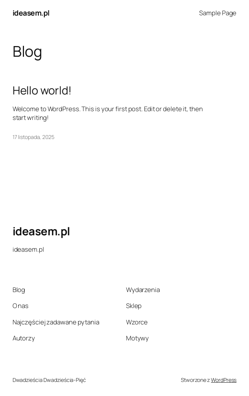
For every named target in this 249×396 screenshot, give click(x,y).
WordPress (223, 379)
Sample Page (217, 12)
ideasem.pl (31, 13)
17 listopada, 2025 (33, 137)
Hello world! (42, 90)
